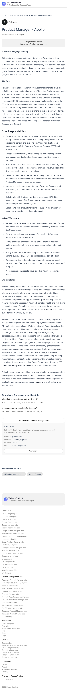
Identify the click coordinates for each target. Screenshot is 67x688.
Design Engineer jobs (10, 522)
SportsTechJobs (8, 679)
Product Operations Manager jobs (15, 600)
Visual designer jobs (9, 570)
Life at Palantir (46, 309)
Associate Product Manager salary (15, 645)
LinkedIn (5, 665)
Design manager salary (11, 657)
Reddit (4, 667)
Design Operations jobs (11, 528)
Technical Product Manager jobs (14, 611)
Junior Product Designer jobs (13, 542)
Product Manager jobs (38, 44)
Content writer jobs (9, 516)
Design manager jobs (10, 525)
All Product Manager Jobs (14, 474)
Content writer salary (10, 650)
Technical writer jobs (10, 556)
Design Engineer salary (10, 655)
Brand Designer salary (10, 648)
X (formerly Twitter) (9, 669)
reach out (39, 382)
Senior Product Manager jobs (13, 605)
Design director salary (10, 652)
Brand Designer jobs (9, 514)
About (4, 633)
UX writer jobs (7, 567)
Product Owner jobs (9, 603)
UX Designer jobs (8, 562)
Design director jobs (9, 519)
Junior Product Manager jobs (13, 588)
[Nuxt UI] (17, 3)
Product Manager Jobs (19, 15)
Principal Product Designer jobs (14, 548)
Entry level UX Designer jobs (13, 533)
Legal (4, 635)
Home (4, 15)
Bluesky (5, 672)
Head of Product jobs (10, 586)
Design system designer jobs (13, 531)
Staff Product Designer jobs (12, 553)
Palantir (9, 22)
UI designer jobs (8, 559)
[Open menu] (63, 4)
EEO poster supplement (22, 365)
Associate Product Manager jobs (14, 580)
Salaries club (7, 643)
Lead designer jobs (9, 545)
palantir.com (17, 436)
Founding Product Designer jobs (14, 536)
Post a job (6, 626)
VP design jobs (7, 573)
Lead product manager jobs (12, 591)
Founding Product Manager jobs (14, 583)
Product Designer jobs (10, 550)
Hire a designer (8, 624)
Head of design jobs (9, 539)
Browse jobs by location (11, 628)
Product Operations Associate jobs (15, 597)
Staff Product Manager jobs (12, 608)
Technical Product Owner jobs (13, 614)
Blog (3, 631)
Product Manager (17, 35)
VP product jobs (8, 617)
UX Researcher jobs (9, 565)
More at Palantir (35, 474)
